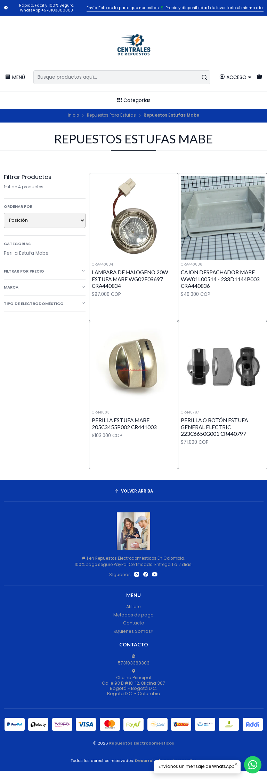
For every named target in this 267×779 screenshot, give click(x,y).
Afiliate (133, 606)
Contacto (133, 623)
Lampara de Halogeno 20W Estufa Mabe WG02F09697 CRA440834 (130, 279)
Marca (45, 287)
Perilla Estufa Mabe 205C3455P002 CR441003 (124, 444)
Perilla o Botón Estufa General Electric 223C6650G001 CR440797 (214, 457)
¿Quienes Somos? (133, 631)
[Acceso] (235, 77)
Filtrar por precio (45, 271)
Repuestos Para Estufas (111, 115)
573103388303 (133, 660)
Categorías (133, 100)
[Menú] (15, 77)
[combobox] (121, 77)
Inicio (73, 115)
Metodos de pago (133, 615)
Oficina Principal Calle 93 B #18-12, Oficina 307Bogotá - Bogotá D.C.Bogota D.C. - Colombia (133, 683)
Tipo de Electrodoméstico (45, 303)
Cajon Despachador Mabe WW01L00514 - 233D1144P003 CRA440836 (220, 279)
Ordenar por (18, 206)
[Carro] (259, 77)
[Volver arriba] (134, 491)
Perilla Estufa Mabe (26, 253)
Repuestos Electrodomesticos (141, 743)
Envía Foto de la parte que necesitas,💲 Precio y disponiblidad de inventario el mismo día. (175, 7)
